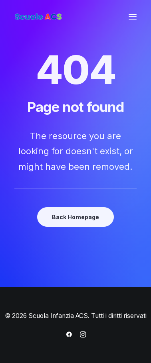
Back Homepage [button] (75, 217)
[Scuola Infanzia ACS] (62, 17)
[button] (132, 16)
